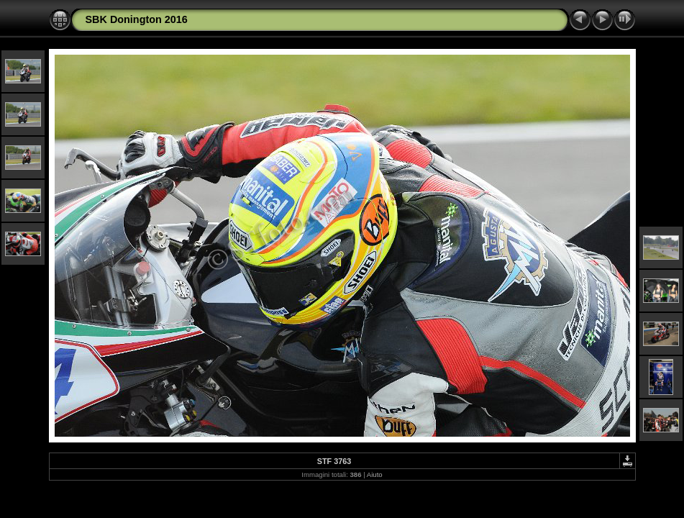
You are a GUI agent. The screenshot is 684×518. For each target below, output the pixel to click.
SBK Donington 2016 (137, 19)
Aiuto (375, 474)
